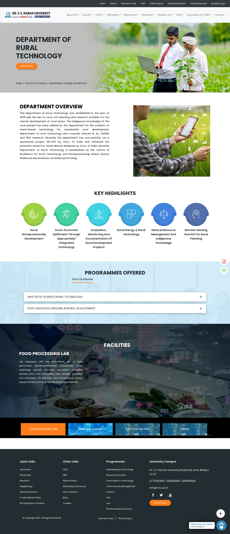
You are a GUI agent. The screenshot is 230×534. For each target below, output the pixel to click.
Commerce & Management (120, 486)
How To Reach (70, 491)
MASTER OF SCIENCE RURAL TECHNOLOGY (55, 297)
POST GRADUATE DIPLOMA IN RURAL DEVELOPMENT (61, 308)
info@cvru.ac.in (158, 487)
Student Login (218, 3)
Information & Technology (120, 480)
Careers (67, 503)
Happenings (26, 486)
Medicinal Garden (90, 429)
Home (19, 83)
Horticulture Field (137, 429)
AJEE (142, 3)
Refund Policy (70, 480)
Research (147, 15)
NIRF (65, 475)
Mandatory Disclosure (74, 486)
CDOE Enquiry (156, 3)
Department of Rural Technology (68, 83)
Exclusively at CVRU (198, 15)
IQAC (179, 15)
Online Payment (198, 3)
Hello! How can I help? (202, 524)
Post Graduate (82, 279)
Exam (103, 3)
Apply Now (26, 66)
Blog (65, 497)
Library (185, 429)
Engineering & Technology (120, 469)
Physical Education (116, 475)
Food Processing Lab (43, 429)
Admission (113, 15)
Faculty (86, 15)
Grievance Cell (128, 3)
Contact (219, 15)
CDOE (98, 15)
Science (110, 491)
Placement (130, 15)
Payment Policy (106, 518)
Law (108, 503)
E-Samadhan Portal (30, 497)
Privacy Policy (125, 518)
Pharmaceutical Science (119, 508)
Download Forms (29, 491)
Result (113, 3)
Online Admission (177, 3)
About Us (72, 15)
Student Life (164, 15)
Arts (108, 497)
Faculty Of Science (35, 83)
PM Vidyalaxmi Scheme (32, 503)
